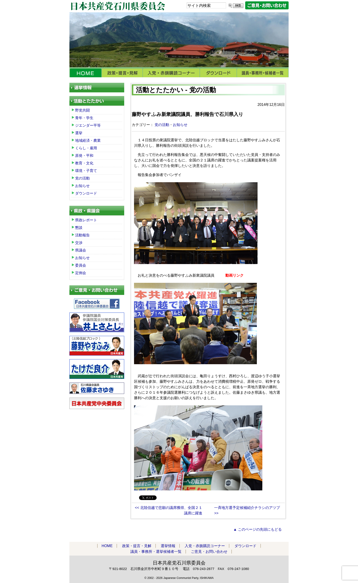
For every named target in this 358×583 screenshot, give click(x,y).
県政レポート (86, 220)
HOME (85, 73)
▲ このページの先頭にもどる (257, 529)
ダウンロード (218, 73)
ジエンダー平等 (88, 125)
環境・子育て (86, 171)
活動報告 (82, 235)
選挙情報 (168, 546)
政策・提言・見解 (122, 73)
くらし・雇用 (86, 148)
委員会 (80, 265)
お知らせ (180, 125)
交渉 (78, 243)
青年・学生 (84, 118)
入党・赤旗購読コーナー (171, 73)
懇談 (78, 228)
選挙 (78, 133)
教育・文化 (84, 163)
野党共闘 (82, 110)
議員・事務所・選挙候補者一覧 (263, 73)
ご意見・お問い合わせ (209, 552)
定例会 (80, 273)
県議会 (80, 250)
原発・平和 (84, 156)
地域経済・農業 (88, 140)
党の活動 (162, 125)
